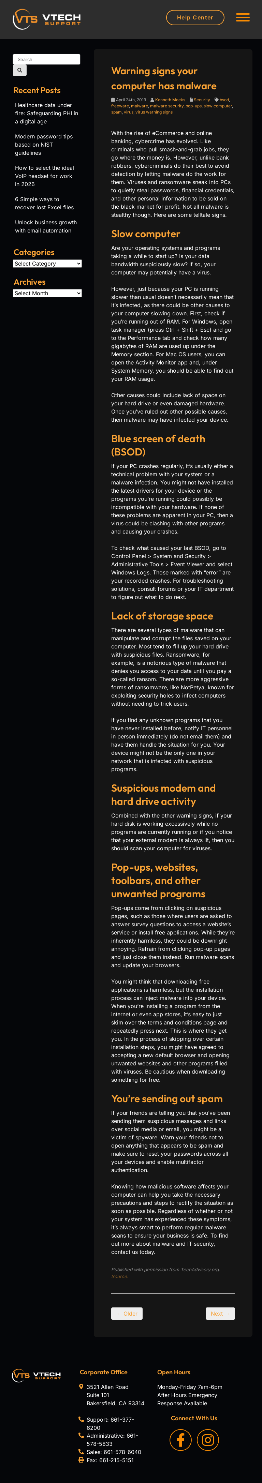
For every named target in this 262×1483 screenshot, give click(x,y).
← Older (126, 1313)
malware (139, 105)
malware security (167, 105)
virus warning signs (154, 112)
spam (116, 112)
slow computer (218, 105)
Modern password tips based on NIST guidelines (44, 144)
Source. (119, 1276)
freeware (120, 105)
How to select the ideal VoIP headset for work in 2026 (44, 176)
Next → (220, 1313)
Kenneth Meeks (170, 99)
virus (128, 112)
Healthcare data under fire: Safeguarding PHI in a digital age (46, 113)
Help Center (195, 17)
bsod (224, 99)
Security (202, 99)
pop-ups (194, 105)
